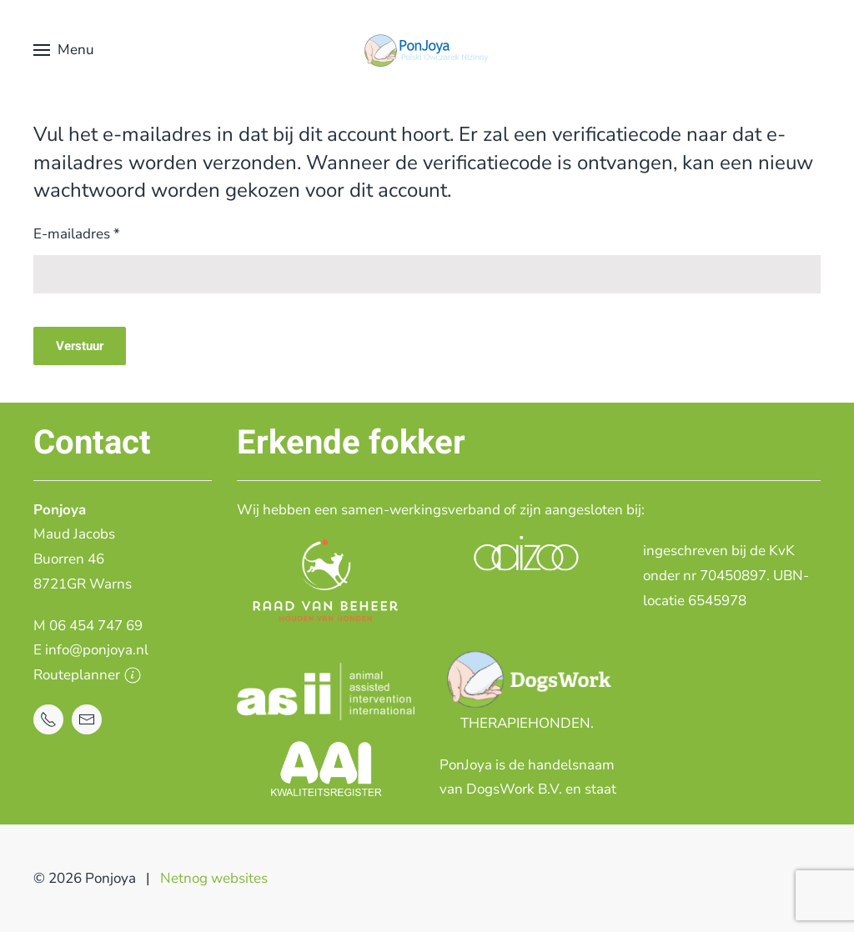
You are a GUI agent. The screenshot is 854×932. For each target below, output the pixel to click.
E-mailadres (76, 233)
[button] (63, 50)
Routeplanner (87, 674)
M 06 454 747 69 (88, 625)
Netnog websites (214, 878)
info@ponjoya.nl (96, 649)
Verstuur (79, 346)
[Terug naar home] (427, 50)
